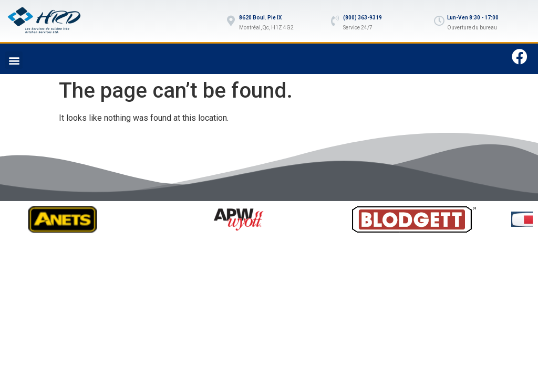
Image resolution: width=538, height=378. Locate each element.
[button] (14, 60)
